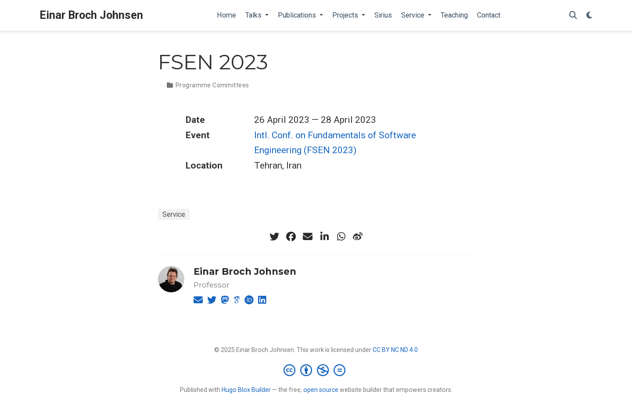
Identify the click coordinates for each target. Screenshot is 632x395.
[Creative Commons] (316, 370)
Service (173, 214)
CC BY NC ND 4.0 (395, 349)
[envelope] (307, 236)
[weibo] (357, 236)
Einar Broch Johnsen (91, 15)
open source (320, 389)
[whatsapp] (341, 236)
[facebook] (291, 236)
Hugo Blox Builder (246, 389)
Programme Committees (212, 85)
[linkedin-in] (324, 236)
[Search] (573, 16)
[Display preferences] (589, 16)
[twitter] (274, 236)
